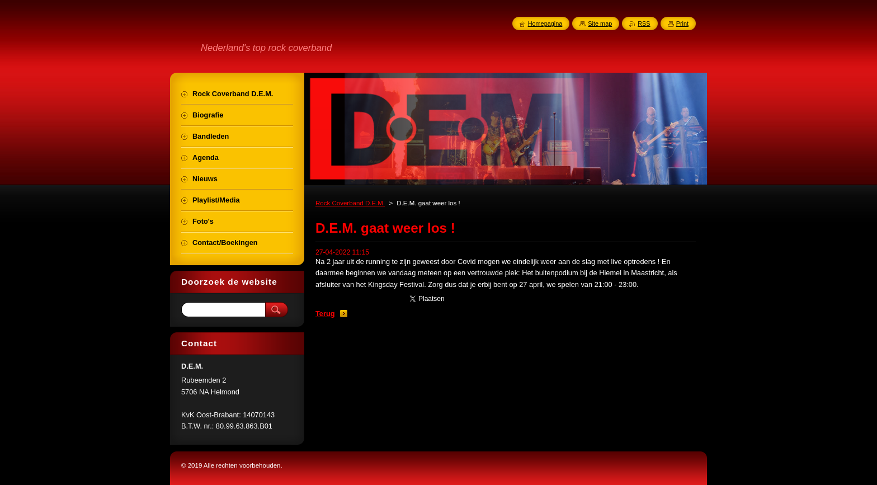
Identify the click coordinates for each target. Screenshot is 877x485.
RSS (644, 23)
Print (682, 23)
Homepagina (545, 23)
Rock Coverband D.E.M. (350, 203)
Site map (600, 23)
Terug (325, 313)
